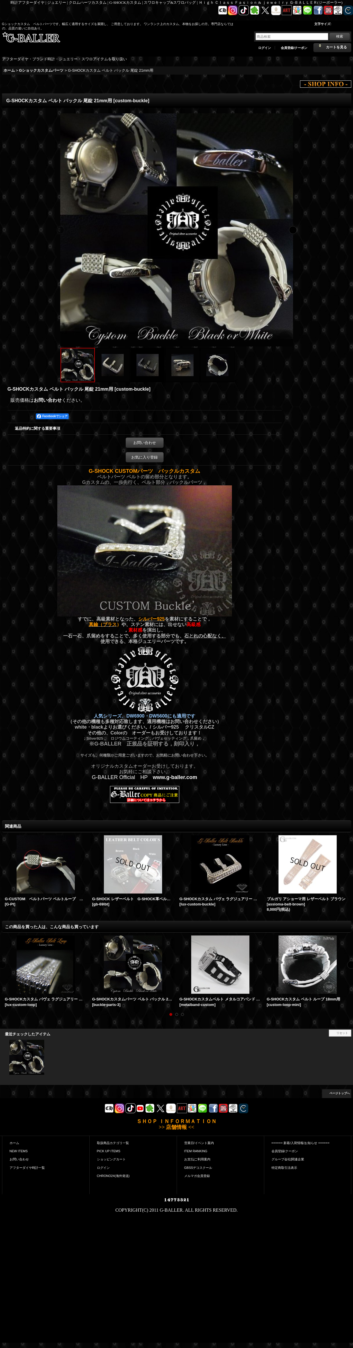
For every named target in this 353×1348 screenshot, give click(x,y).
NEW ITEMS (19, 1151)
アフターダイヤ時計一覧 (27, 1167)
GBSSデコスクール (198, 1167)
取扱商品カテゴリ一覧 (113, 1143)
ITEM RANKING (195, 1151)
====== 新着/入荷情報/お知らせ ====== (301, 1143)
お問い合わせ (48, 400)
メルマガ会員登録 (197, 1176)
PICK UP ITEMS (108, 1151)
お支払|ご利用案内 (197, 1159)
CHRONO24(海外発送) (113, 1176)
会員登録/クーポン (294, 48)
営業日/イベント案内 (199, 1143)
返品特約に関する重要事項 (37, 428)
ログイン (264, 48)
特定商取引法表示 (284, 1167)
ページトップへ (339, 1093)
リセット (342, 1033)
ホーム (14, 1143)
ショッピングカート (111, 1159)
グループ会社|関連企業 (288, 1159)
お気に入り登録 (144, 457)
